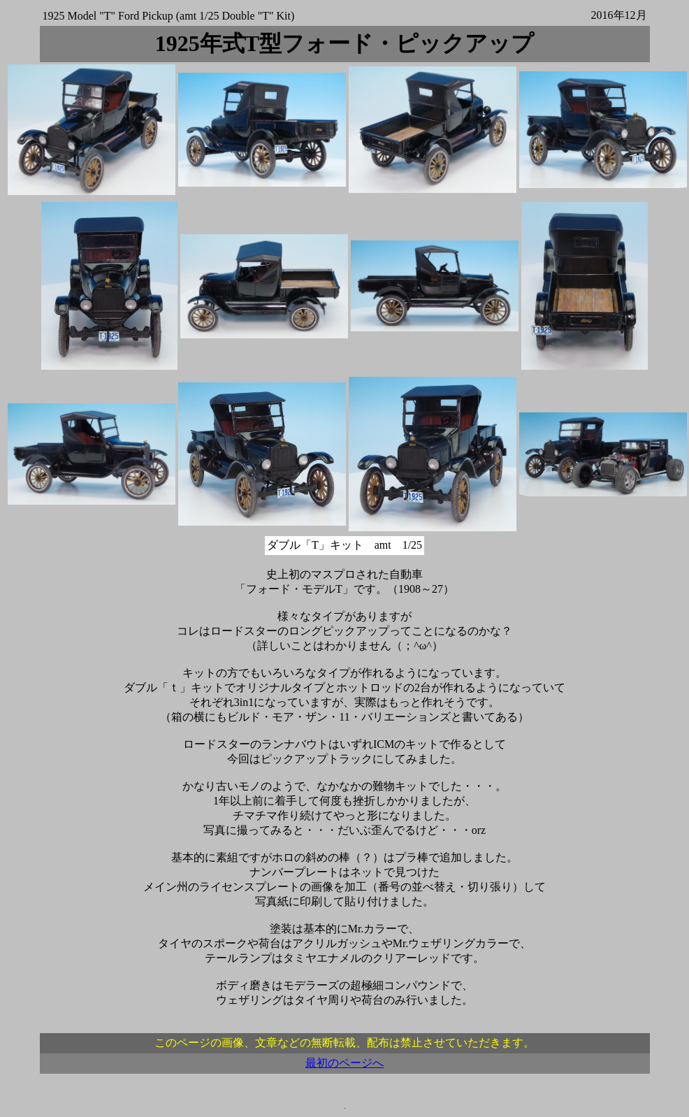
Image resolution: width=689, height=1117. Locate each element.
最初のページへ (344, 1063)
